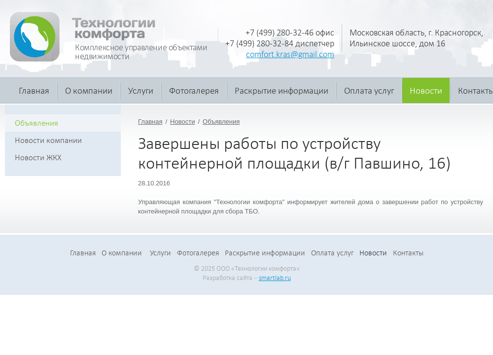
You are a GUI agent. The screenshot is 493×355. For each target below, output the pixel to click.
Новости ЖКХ (38, 157)
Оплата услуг (369, 90)
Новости (426, 90)
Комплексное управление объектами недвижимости (141, 52)
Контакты (408, 253)
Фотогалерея (194, 90)
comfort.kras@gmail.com (290, 54)
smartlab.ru (275, 278)
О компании (88, 90)
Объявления (221, 121)
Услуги (140, 90)
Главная (34, 90)
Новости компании (48, 140)
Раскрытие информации (281, 90)
